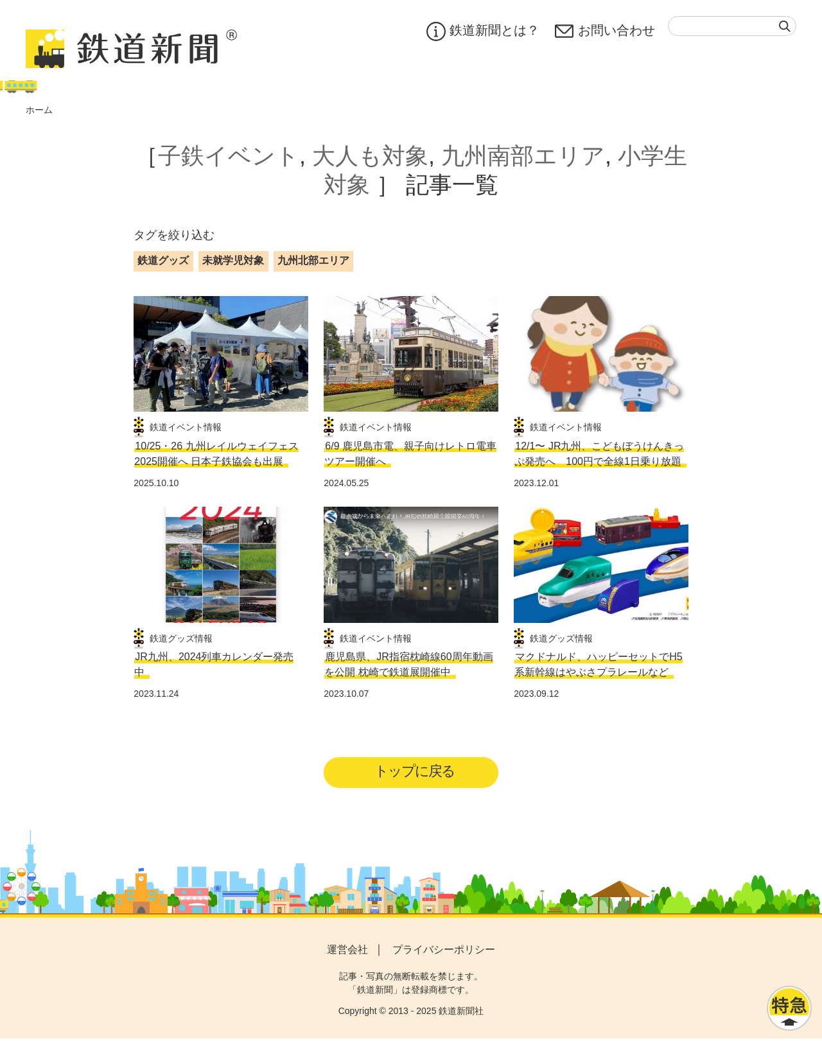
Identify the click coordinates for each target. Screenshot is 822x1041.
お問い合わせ (605, 31)
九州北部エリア (313, 260)
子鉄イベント (228, 156)
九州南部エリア (523, 156)
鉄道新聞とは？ (482, 31)
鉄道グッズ (163, 260)
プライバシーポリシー (443, 952)
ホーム (39, 110)
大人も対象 (370, 156)
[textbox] (732, 26)
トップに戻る (415, 771)
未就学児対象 (233, 260)
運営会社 (347, 952)
